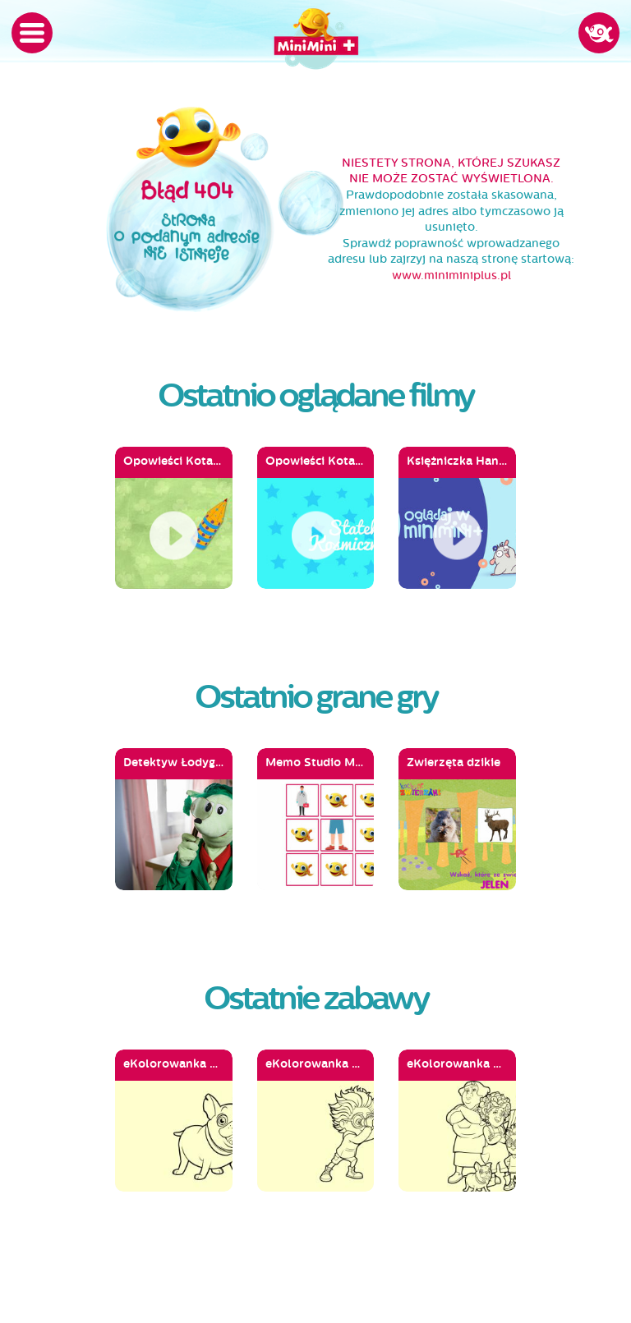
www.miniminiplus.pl (451, 276)
